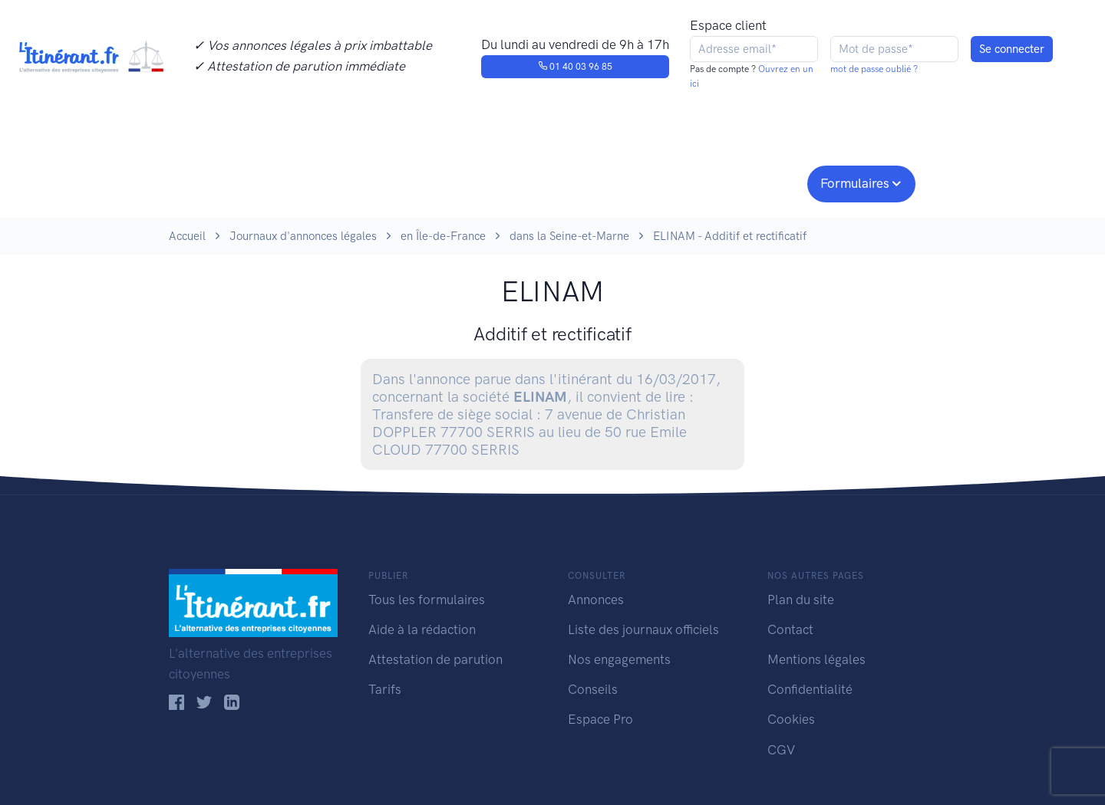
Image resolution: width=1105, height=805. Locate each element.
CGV (781, 749)
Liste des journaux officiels (643, 629)
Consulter (328, 181)
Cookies (791, 719)
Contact (790, 629)
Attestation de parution (435, 659)
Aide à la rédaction (422, 629)
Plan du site (800, 599)
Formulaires (854, 183)
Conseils (663, 181)
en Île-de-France (443, 236)
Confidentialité (810, 689)
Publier (228, 181)
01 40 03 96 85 (575, 66)
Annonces (596, 599)
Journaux (421, 181)
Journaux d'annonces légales (303, 236)
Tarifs (384, 689)
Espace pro (756, 181)
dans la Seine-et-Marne (569, 236)
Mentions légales (816, 659)
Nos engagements (549, 181)
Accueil (187, 236)
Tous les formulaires (426, 599)
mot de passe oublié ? (874, 69)
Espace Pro (600, 719)
